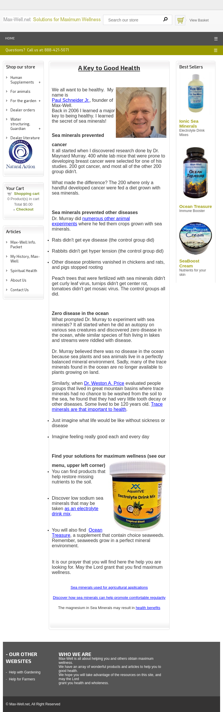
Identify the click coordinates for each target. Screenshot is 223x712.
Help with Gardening (25, 672)
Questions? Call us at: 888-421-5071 (37, 50)
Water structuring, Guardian (20, 124)
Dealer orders (22, 110)
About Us (18, 280)
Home (10, 38)
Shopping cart (26, 193)
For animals (20, 91)
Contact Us (19, 289)
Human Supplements (22, 79)
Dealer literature (25, 137)
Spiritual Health (23, 270)
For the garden (23, 100)
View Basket (199, 20)
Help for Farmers (22, 679)
